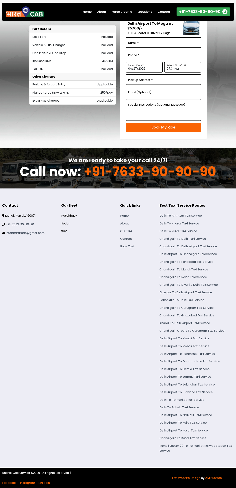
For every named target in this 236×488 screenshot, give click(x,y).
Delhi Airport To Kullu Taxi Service (183, 423)
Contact (164, 12)
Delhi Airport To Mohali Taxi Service (184, 346)
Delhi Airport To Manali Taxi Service (184, 338)
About (101, 12)
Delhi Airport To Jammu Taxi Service (185, 377)
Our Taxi (126, 231)
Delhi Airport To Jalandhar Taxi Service (187, 384)
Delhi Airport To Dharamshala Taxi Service (189, 361)
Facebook (9, 483)
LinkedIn (44, 483)
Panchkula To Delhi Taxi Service (181, 300)
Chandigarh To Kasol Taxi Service (183, 438)
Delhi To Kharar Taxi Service (179, 223)
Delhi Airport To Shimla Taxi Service (184, 369)
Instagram (27, 483)
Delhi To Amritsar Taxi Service (180, 216)
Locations (145, 12)
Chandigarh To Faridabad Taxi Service (186, 262)
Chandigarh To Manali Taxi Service (183, 269)
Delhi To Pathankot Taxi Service (181, 400)
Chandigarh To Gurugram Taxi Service (186, 308)
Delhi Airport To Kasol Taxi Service (183, 430)
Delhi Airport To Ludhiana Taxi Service (186, 392)
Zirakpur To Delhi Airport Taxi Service (185, 292)
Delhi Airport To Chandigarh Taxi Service (188, 254)
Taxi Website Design (186, 478)
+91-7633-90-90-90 (150, 171)
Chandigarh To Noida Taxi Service (183, 277)
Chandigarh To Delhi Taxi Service (182, 239)
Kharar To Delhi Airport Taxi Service (184, 323)
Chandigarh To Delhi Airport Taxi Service (188, 246)
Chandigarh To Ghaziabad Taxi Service (186, 315)
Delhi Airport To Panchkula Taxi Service (187, 354)
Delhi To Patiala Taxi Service (179, 407)
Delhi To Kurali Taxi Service (178, 231)
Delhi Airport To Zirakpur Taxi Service (185, 415)
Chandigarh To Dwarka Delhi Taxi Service (188, 285)
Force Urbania (122, 12)
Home (87, 12)
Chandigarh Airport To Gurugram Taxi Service (192, 331)
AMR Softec (213, 478)
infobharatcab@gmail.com (25, 233)
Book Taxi (127, 246)
